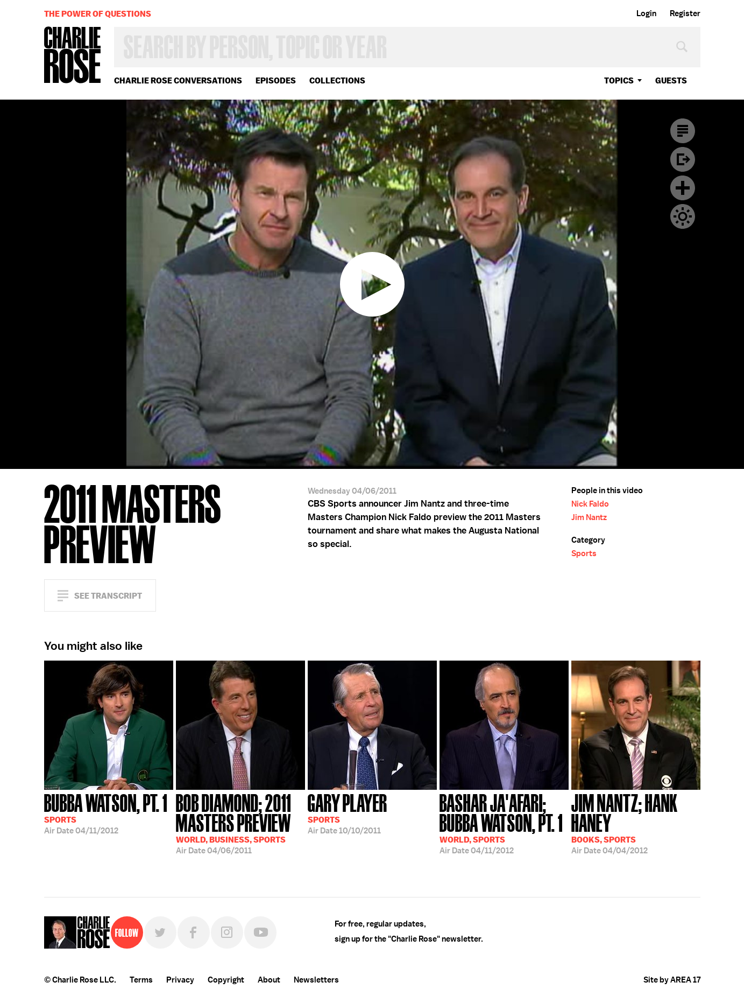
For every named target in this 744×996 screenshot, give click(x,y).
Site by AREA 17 (671, 979)
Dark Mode (682, 216)
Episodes (276, 80)
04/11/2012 (105, 813)
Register (685, 13)
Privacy (180, 979)
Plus (682, 188)
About (269, 979)
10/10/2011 (347, 813)
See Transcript (108, 596)
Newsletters (316, 979)
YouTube (260, 932)
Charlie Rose (72, 55)
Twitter (160, 932)
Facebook (194, 932)
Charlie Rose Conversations (178, 80)
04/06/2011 (240, 823)
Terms (141, 979)
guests (671, 80)
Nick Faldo (590, 504)
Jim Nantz (589, 517)
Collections (337, 80)
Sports (584, 553)
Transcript (682, 130)
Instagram (227, 932)
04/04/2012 (635, 823)
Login (646, 13)
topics (619, 80)
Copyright (226, 979)
